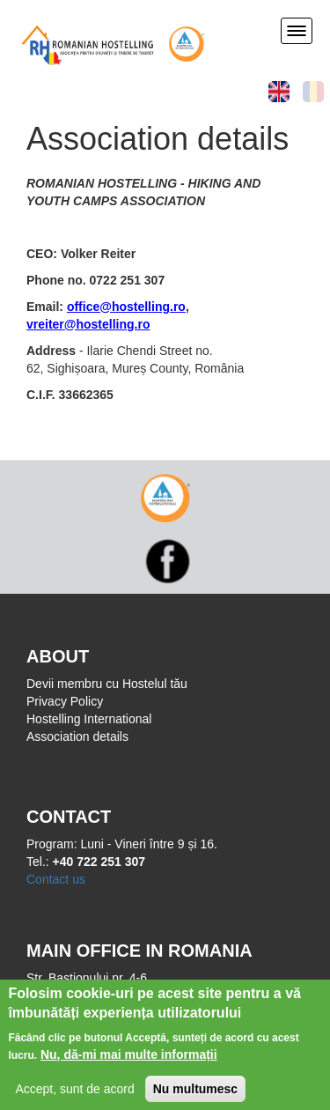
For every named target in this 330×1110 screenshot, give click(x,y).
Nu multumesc (195, 1093)
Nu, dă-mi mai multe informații (128, 1059)
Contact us (55, 879)
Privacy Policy (64, 701)
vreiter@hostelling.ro (88, 324)
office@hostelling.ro (126, 307)
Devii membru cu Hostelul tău (106, 684)
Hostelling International (88, 719)
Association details (77, 736)
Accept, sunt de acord (74, 1093)
